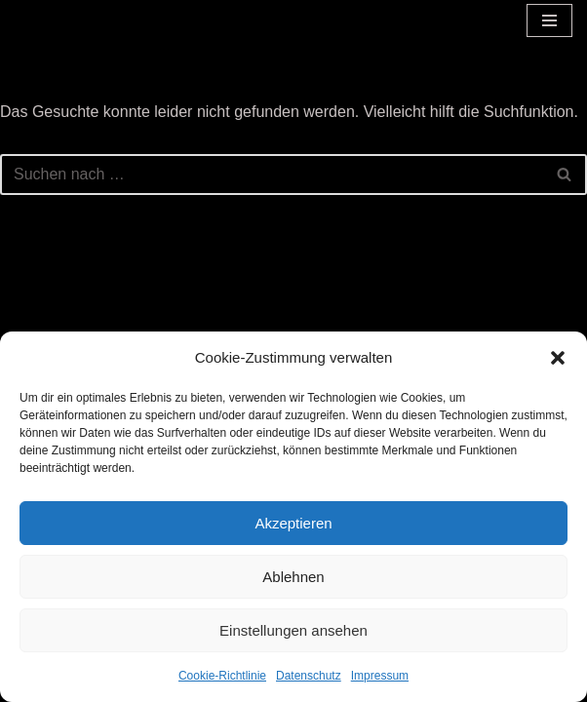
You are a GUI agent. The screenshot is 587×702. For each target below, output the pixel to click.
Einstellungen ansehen (293, 630)
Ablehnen (293, 576)
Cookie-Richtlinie (222, 675)
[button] (557, 358)
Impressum (380, 675)
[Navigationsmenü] (549, 20)
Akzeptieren (293, 523)
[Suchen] (271, 174)
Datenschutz (308, 675)
